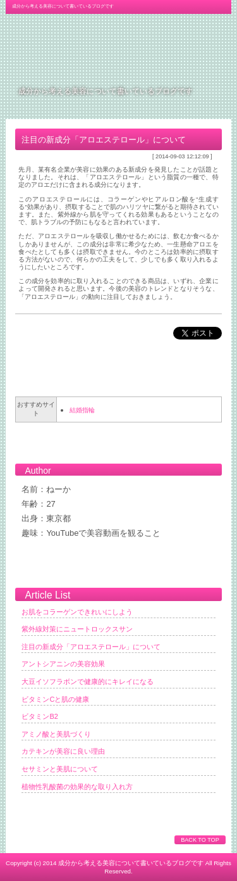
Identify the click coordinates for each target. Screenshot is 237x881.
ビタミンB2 (39, 716)
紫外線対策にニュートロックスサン (77, 629)
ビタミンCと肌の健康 (55, 699)
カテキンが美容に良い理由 (63, 751)
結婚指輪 (82, 410)
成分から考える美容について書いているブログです (105, 91)
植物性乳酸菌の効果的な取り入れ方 (77, 786)
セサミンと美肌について (59, 769)
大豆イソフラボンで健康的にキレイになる (87, 681)
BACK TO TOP (200, 840)
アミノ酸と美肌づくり (56, 734)
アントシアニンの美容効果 (63, 664)
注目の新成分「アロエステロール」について (91, 646)
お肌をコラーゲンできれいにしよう (77, 612)
